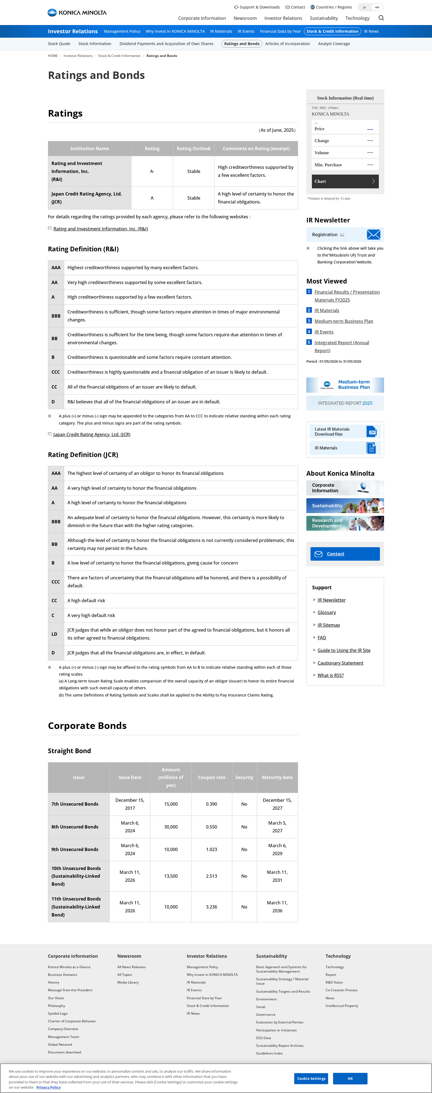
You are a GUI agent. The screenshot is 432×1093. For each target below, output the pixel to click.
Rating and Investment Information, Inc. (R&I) (100, 229)
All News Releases (131, 967)
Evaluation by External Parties (279, 1022)
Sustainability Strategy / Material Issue (282, 981)
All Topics (124, 974)
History (53, 982)
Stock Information (95, 43)
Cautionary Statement (340, 663)
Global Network (60, 1044)
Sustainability (324, 18)
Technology (357, 18)
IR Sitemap (329, 625)
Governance (266, 1014)
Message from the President (70, 990)
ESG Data (263, 1038)
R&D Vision (334, 982)
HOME (53, 56)
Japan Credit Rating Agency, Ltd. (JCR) (91, 434)
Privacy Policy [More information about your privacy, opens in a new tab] (48, 1089)
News (330, 998)
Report (331, 974)
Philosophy (56, 1005)
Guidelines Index (269, 1053)
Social (260, 1006)
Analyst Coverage (334, 43)
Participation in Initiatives (276, 1030)
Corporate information (202, 18)
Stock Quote (59, 43)
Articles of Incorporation (287, 43)
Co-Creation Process (342, 990)
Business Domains (62, 974)
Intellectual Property (342, 1005)
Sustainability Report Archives (280, 1045)
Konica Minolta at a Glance (69, 967)
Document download (64, 1052)
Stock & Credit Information (332, 31)
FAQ (322, 638)
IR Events (246, 31)
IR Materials (221, 31)
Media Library (128, 982)
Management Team (63, 1036)
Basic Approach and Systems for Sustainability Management (281, 969)
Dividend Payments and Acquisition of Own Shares (167, 43)
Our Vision (56, 998)
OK (350, 1080)
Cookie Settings (311, 1080)
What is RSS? (331, 675)
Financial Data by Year (280, 31)
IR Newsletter (332, 600)
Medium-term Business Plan (344, 321)
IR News (371, 31)
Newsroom (245, 18)
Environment (266, 999)
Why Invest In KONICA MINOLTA (175, 31)
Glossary (327, 612)
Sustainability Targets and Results (283, 991)
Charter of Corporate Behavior (72, 1021)
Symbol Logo (58, 1013)
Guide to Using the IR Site (344, 650)
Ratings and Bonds (242, 43)
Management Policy (122, 31)
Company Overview (63, 1028)
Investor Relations (283, 18)
